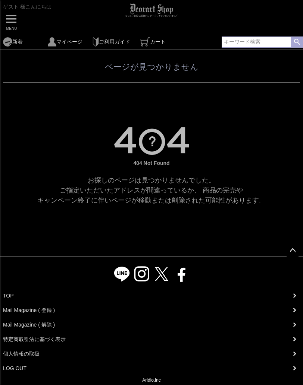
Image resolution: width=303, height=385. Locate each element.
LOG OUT (14, 368)
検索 (297, 42)
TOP (8, 296)
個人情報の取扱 (21, 354)
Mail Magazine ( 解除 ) (29, 325)
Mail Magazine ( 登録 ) (29, 310)
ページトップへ (293, 251)
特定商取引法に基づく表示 (34, 339)
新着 (13, 42)
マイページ (65, 42)
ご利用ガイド (111, 42)
